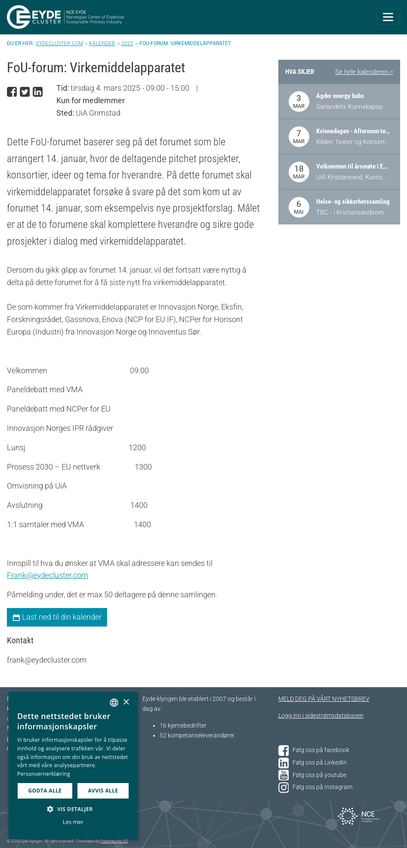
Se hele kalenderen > (364, 72)
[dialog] (73, 765)
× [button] (126, 702)
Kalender (102, 43)
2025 (127, 43)
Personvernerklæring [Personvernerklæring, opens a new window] (43, 773)
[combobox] (114, 702)
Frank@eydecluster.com (47, 575)
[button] (73, 809)
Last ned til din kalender (57, 616)
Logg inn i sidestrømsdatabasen (321, 715)
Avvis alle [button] (103, 790)
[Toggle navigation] (388, 17)
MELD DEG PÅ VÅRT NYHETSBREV (324, 699)
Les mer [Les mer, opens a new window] (73, 822)
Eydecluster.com (59, 43)
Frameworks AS (114, 841)
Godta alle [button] (45, 790)
